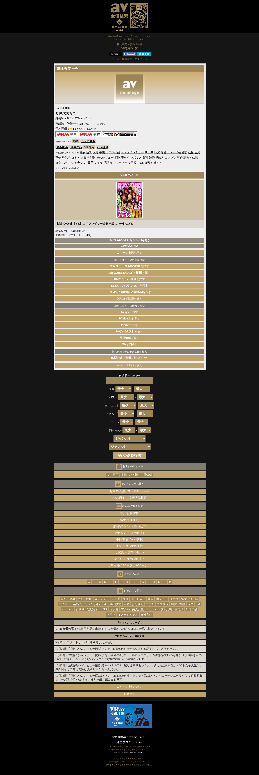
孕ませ (114, 609)
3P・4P (149, 152)
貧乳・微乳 (68, 598)
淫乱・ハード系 (171, 152)
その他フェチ (105, 157)
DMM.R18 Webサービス (134, 752)
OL (142, 162)
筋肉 (150, 598)
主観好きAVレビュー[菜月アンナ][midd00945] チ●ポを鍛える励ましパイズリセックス (123, 648)
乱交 (184, 152)
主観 (124, 474)
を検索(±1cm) (129, 357)
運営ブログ (124, 742)
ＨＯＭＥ (129, 694)
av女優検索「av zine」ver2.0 (129, 737)
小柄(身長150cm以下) (129, 539)
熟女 (83, 152)
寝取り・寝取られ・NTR (91, 609)
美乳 (145, 157)
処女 (184, 598)
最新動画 (62, 147)
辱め (180, 157)
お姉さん (156, 162)
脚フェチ (161, 598)
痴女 (58, 162)
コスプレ (170, 157)
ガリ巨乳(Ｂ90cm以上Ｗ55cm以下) (129, 565)
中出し (103, 152)
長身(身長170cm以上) (129, 545)
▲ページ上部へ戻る (129, 252)
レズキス (136, 157)
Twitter (138, 742)
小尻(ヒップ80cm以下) (129, 552)
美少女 (78, 162)
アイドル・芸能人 (70, 604)
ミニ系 (115, 598)
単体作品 (76, 147)
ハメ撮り (102, 147)
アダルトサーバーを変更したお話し (90, 642)
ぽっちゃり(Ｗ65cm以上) (129, 558)
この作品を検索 (129, 245)
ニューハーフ (154, 609)
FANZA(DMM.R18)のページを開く (129, 240)
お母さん (137, 604)
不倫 (58, 157)
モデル (150, 604)
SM (198, 604)
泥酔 (117, 157)
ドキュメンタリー (132, 152)
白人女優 (138, 609)
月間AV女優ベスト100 (129, 491)
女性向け (146, 614)
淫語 (106, 162)
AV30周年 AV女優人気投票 (129, 497)
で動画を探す (129, 298)
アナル (125, 609)
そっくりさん (93, 604)
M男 (147, 162)
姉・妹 (193, 598)
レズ (157, 152)
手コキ (72, 157)
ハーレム (67, 162)
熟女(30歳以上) (129, 520)
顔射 (93, 157)
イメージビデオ (128, 614)
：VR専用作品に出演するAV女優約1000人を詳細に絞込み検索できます (110, 628)
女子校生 (133, 162)
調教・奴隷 (190, 157)
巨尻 (197, 152)
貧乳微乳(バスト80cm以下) (129, 526)
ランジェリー (118, 162)
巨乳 (89, 152)
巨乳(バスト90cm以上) (129, 532)
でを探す (129, 272)
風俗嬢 (147, 474)
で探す (129, 266)
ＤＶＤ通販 (88, 141)
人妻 (96, 152)
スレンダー (101, 598)
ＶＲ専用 (113, 474)
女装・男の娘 (174, 609)
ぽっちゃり (138, 598)
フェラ (98, 162)
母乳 (65, 157)
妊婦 (152, 157)
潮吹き (159, 157)
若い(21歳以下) (129, 513)
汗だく (125, 157)
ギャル (108, 604)
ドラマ (111, 614)
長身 (125, 598)
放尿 (191, 152)
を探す (129, 318)
